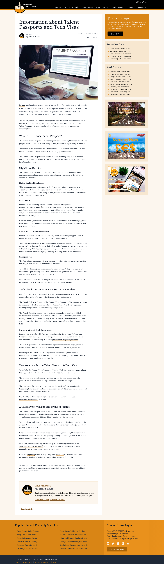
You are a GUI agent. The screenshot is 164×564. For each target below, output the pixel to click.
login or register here (130, 539)
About (132, 7)
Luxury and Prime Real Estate (120, 94)
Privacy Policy (27, 562)
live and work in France (60, 414)
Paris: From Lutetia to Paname (120, 49)
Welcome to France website (30, 446)
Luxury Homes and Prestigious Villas (73, 542)
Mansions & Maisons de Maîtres (121, 84)
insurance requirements (28, 399)
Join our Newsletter (117, 549)
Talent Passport (25, 126)
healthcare (39, 282)
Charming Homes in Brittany (27, 548)
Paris (64, 334)
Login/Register (143, 2)
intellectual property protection (65, 339)
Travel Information (91, 37)
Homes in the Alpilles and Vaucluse (72, 531)
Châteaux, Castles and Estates (120, 87)
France (22, 105)
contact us (60, 454)
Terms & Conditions (41, 562)
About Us (18, 562)
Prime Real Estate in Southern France (73, 538)
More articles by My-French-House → (50, 500)
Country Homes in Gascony (27, 542)
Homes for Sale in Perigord (27, 545)
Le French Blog (74, 7)
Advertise (53, 562)
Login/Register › (115, 34)
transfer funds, (67, 397)
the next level (33, 427)
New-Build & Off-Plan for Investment (73, 548)
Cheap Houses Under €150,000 (28, 531)
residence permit (51, 141)
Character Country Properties (120, 74)
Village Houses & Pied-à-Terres (120, 77)
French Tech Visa (29, 302)
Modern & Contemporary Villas (120, 79)
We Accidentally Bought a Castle (121, 51)
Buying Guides (102, 7)
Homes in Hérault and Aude (27, 538)
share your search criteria (62, 457)
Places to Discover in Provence (120, 54)
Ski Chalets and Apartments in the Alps (74, 545)
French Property (60, 7)
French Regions (87, 7)
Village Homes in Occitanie (26, 535)
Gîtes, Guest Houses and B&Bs (120, 89)
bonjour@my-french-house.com (124, 536)
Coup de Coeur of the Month (120, 72)
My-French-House (33, 37)
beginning (31, 454)
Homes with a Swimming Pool (120, 92)
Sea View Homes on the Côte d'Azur (73, 535)
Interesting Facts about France (120, 59)
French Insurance (118, 7)
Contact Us (143, 7)
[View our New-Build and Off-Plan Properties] (126, 114)
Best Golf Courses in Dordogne (120, 56)
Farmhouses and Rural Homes (120, 82)
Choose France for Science (29, 207)
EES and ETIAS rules (48, 417)
